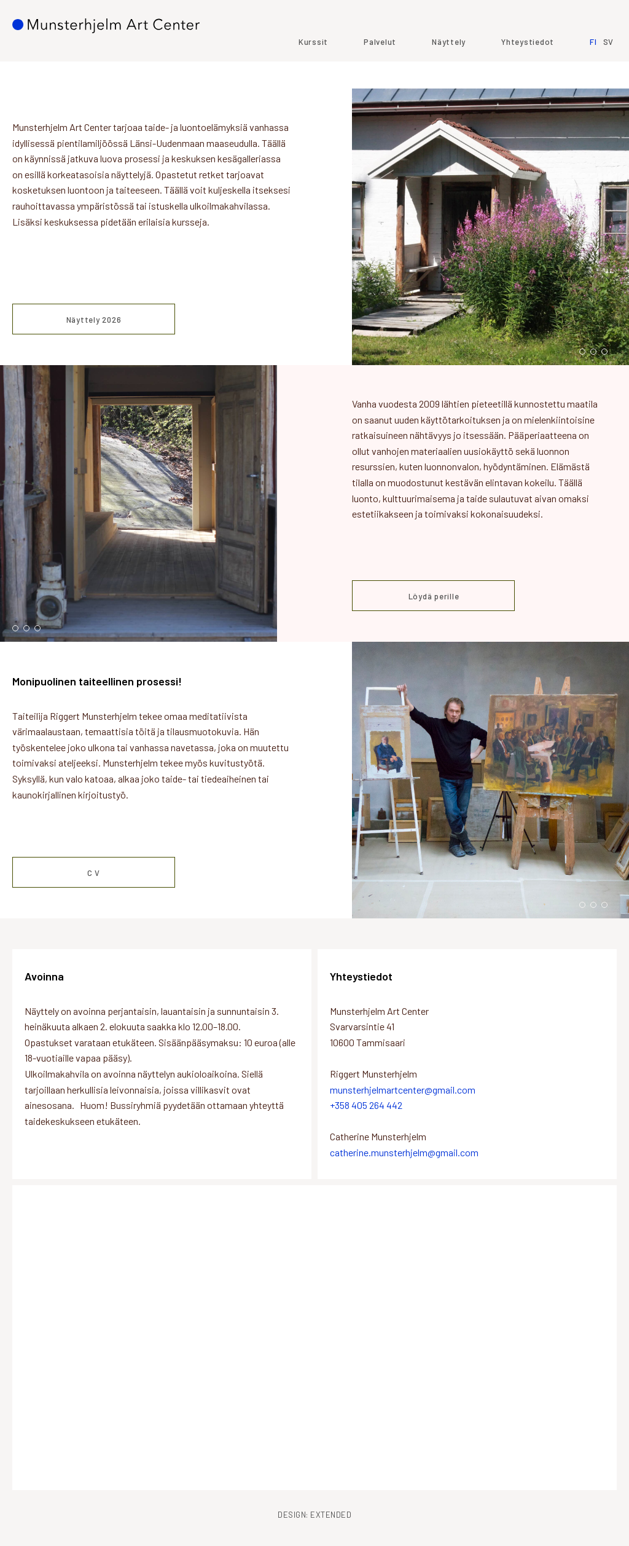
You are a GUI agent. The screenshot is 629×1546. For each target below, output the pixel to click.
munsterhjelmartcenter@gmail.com (402, 1089)
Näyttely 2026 (94, 320)
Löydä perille (433, 596)
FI (593, 69)
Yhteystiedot (527, 69)
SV (608, 69)
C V (93, 873)
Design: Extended (314, 1515)
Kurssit (313, 69)
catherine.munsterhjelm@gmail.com (404, 1152)
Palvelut (380, 69)
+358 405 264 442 (366, 1105)
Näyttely (449, 69)
